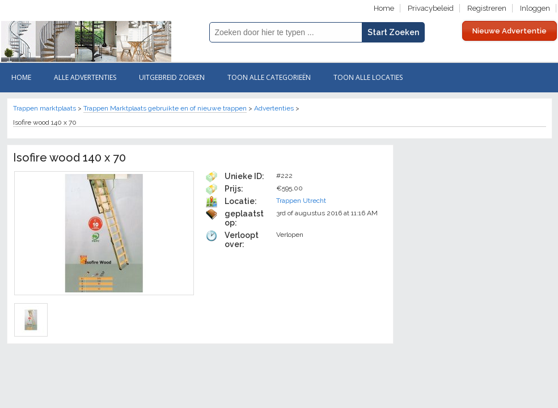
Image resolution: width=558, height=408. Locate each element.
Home (384, 8)
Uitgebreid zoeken (172, 77)
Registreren (486, 8)
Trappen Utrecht (301, 201)
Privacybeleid (431, 8)
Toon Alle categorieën (269, 77)
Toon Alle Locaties (368, 77)
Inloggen (535, 8)
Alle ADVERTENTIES (85, 77)
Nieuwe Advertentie (509, 31)
